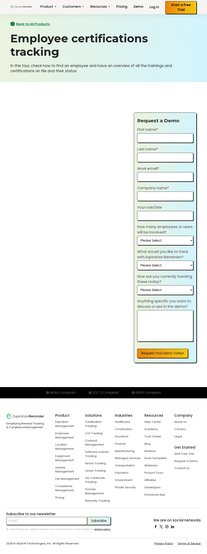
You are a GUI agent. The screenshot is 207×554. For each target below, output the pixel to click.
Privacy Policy (163, 543)
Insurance (121, 436)
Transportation (125, 465)
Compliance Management (64, 488)
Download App (154, 495)
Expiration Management (64, 424)
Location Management (64, 447)
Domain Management (94, 491)
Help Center (152, 422)
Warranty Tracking (97, 501)
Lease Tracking (95, 471)
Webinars (151, 465)
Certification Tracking (93, 424)
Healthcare (122, 422)
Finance (120, 444)
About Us (180, 422)
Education (121, 473)
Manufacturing (124, 451)
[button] (48, 7)
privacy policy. (102, 529)
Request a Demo (186, 461)
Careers (180, 429)
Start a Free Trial (181, 7)
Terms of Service (189, 543)
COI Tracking (94, 433)
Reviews (150, 451)
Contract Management (94, 443)
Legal (178, 436)
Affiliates (150, 480)
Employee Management (64, 435)
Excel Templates (155, 458)
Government (123, 480)
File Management (67, 479)
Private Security (125, 487)
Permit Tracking (95, 463)
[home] (21, 6)
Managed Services (128, 458)
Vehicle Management (64, 470)
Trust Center (152, 436)
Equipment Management (64, 458)
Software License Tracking (97, 454)
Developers (152, 487)
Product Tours (153, 473)
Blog (147, 444)
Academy (151, 429)
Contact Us (181, 468)
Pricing (121, 6)
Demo (138, 6)
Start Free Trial (184, 454)
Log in (154, 7)
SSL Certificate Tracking (95, 480)
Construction (123, 429)
